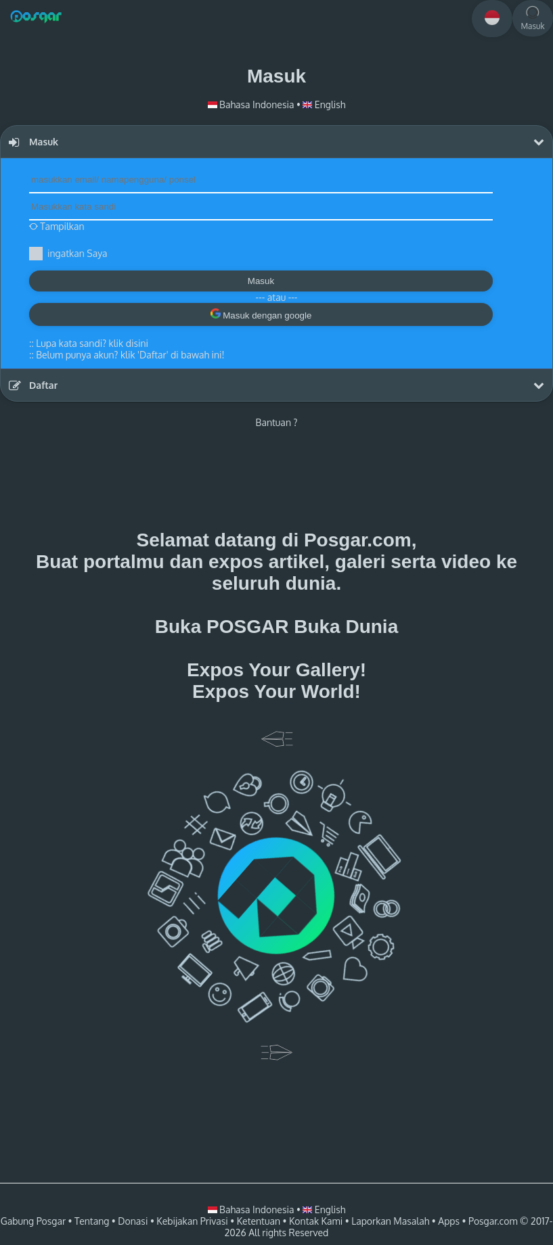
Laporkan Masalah (390, 1221)
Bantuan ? (277, 422)
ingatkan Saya (77, 253)
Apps (449, 1221)
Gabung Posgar (33, 1221)
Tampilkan (57, 226)
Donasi (133, 1221)
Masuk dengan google (261, 314)
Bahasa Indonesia (252, 104)
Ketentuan (258, 1221)
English (324, 104)
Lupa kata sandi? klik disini (92, 343)
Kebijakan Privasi (191, 1221)
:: (88, 343)
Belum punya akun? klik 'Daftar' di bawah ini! (130, 354)
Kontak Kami (315, 1221)
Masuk (261, 281)
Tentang (91, 1221)
